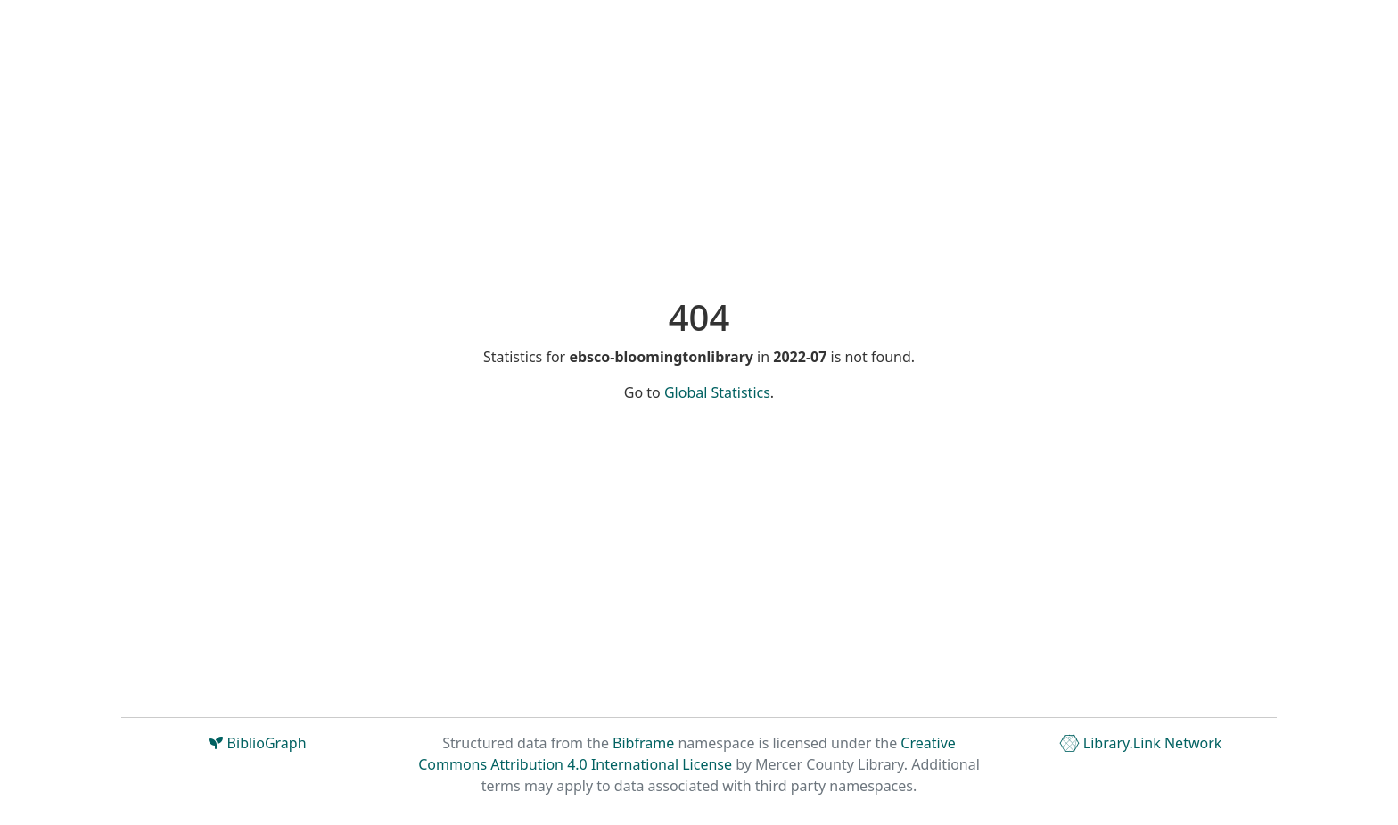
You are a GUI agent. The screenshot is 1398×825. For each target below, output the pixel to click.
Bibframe (643, 743)
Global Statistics (717, 392)
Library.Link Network (1140, 743)
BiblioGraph (257, 743)
